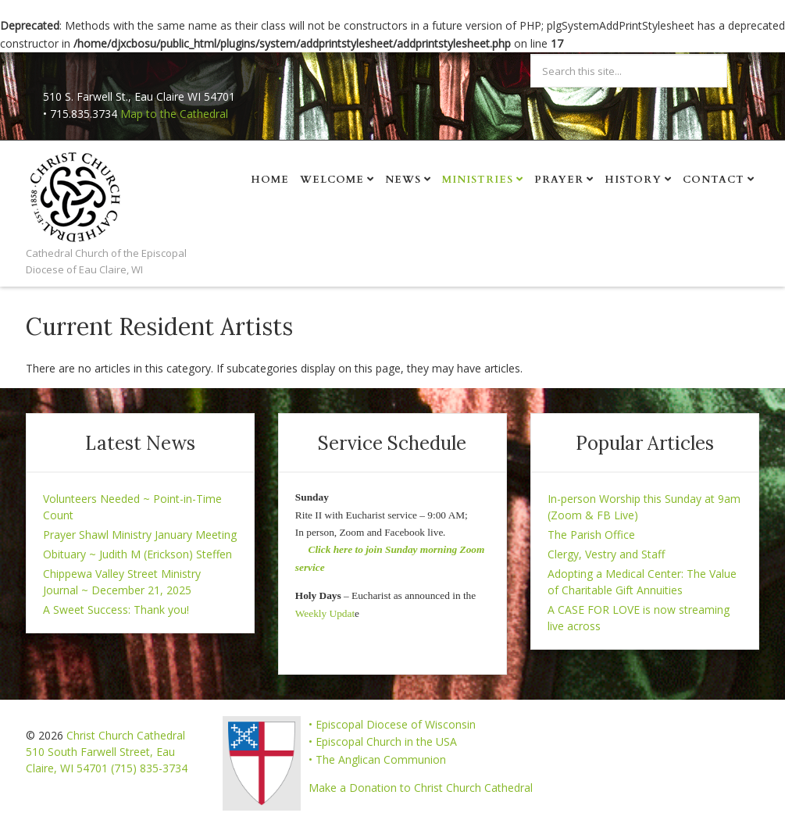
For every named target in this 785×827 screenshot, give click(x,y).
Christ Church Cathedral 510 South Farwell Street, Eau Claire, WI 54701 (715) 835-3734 (106, 751)
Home (270, 180)
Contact (713, 180)
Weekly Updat (325, 613)
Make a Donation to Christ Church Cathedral (421, 787)
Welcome (332, 180)
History (633, 180)
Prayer (558, 180)
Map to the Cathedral (174, 113)
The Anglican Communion (381, 759)
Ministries (477, 180)
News (403, 180)
